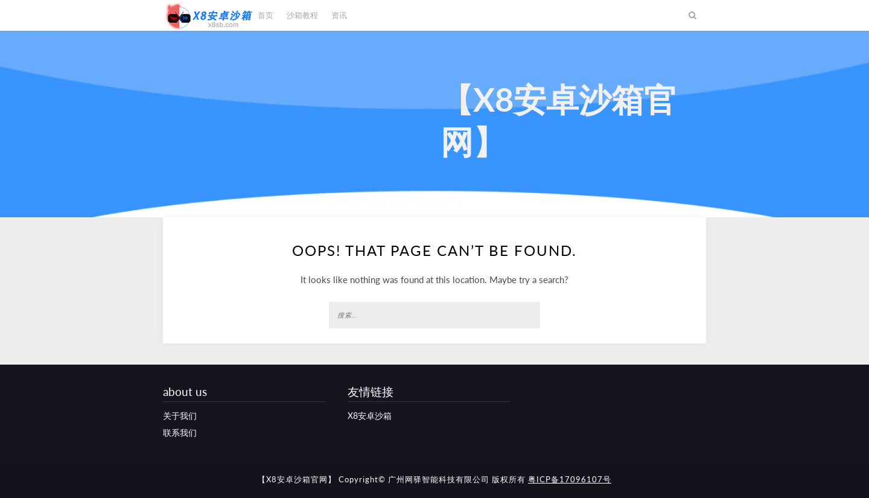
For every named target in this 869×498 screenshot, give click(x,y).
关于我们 (180, 415)
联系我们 (180, 432)
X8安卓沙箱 (370, 415)
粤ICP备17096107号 (569, 479)
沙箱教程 (302, 15)
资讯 (339, 15)
